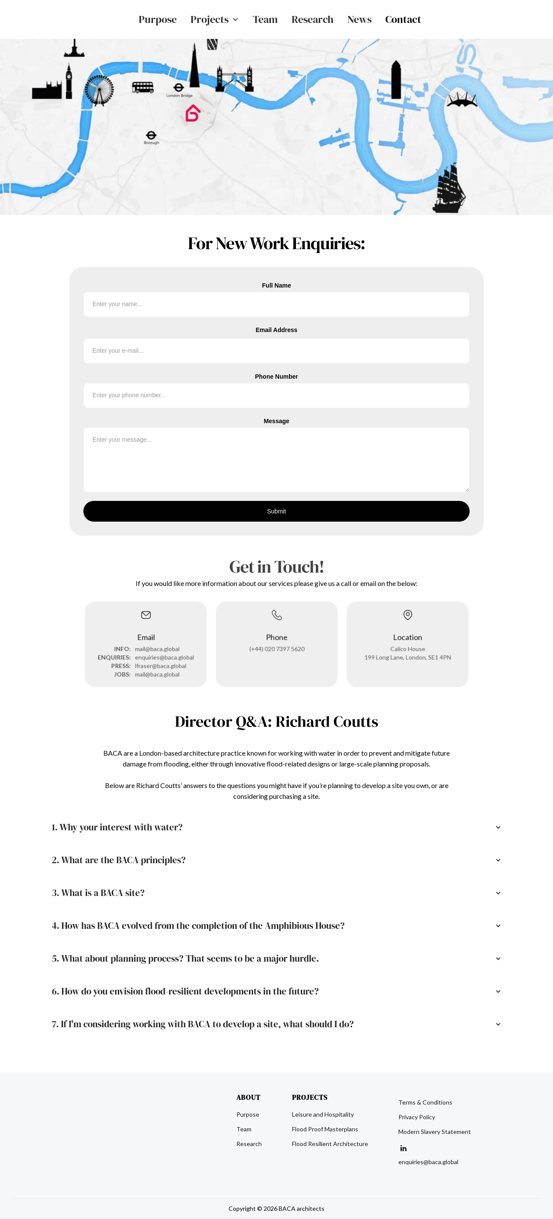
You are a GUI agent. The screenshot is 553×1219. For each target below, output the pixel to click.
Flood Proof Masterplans (325, 1129)
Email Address (277, 329)
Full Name (276, 285)
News (359, 19)
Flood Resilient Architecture (330, 1143)
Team (265, 19)
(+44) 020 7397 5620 (276, 648)
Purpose (158, 19)
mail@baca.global (156, 648)
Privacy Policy (416, 1117)
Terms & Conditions (425, 1102)
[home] (71, 19)
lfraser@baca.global (159, 664)
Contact (403, 19)
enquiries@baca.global (163, 656)
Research (313, 19)
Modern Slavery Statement (434, 1131)
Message (276, 421)
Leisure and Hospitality (323, 1114)
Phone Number (276, 376)
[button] (215, 19)
